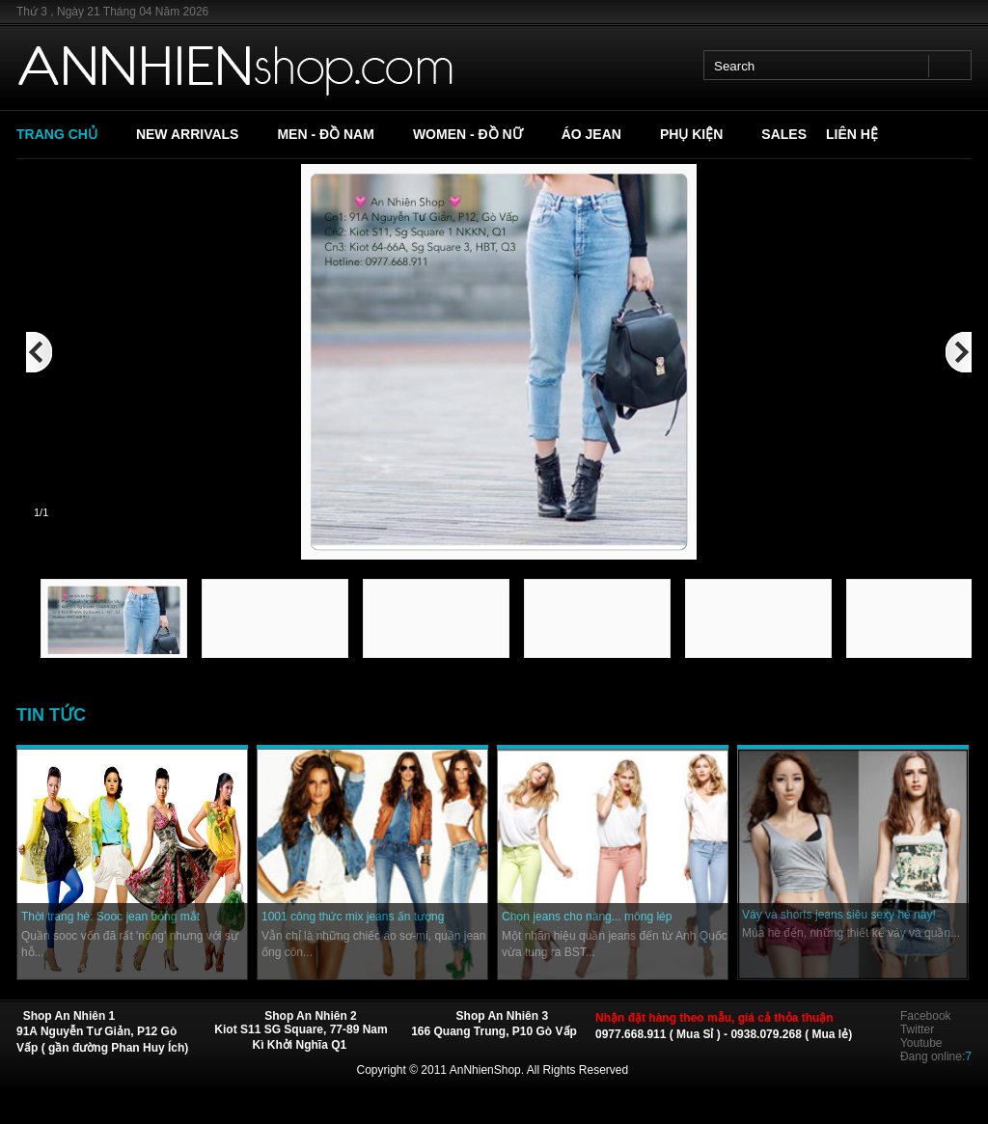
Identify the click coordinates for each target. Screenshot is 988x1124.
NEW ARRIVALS (187, 134)
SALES (784, 134)
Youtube (921, 1043)
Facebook (925, 1016)
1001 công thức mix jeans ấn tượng (352, 916)
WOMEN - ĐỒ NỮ (468, 134)
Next (982, 544)
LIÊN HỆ (852, 134)
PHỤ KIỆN (691, 134)
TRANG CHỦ (56, 134)
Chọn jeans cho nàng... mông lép (587, 916)
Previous (25, 544)
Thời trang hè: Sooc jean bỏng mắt (110, 916)
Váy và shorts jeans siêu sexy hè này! (839, 914)
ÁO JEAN (591, 134)
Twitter (917, 1029)
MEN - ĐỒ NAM (325, 134)
